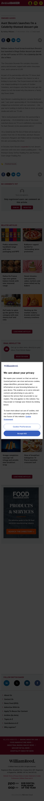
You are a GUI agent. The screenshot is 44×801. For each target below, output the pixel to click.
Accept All (22, 433)
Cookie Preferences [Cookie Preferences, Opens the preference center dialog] (22, 426)
